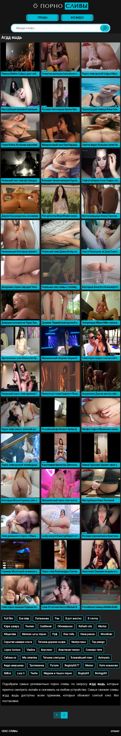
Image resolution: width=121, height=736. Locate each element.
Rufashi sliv (85, 626)
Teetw (34, 673)
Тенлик (29, 626)
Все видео (77, 17)
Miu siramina (29, 657)
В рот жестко (73, 618)
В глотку (93, 618)
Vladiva (30, 649)
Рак (57, 618)
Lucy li (20, 673)
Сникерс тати (94, 649)
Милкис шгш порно (34, 634)
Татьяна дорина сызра (51, 642)
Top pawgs (98, 642)
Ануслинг (46, 649)
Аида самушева (13, 665)
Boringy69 (101, 673)
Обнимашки (65, 626)
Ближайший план (81, 657)
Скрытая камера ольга (18, 642)
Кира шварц (11, 626)
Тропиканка (36, 665)
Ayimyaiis (104, 657)
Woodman (106, 634)
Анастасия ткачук (69, 649)
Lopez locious (12, 649)
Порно (60, 6)
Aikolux (102, 626)
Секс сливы (9, 731)
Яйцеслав (10, 634)
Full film (8, 618)
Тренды (42, 17)
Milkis (7, 673)
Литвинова (42, 618)
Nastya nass (78, 642)
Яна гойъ (68, 634)
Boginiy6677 (71, 665)
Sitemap (115, 731)
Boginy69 (83, 673)
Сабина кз (10, 657)
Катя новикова (108, 665)
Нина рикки (87, 634)
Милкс (89, 665)
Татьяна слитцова (54, 657)
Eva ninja (24, 618)
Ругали (54, 665)
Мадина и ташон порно (58, 673)
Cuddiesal (46, 626)
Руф (54, 634)
